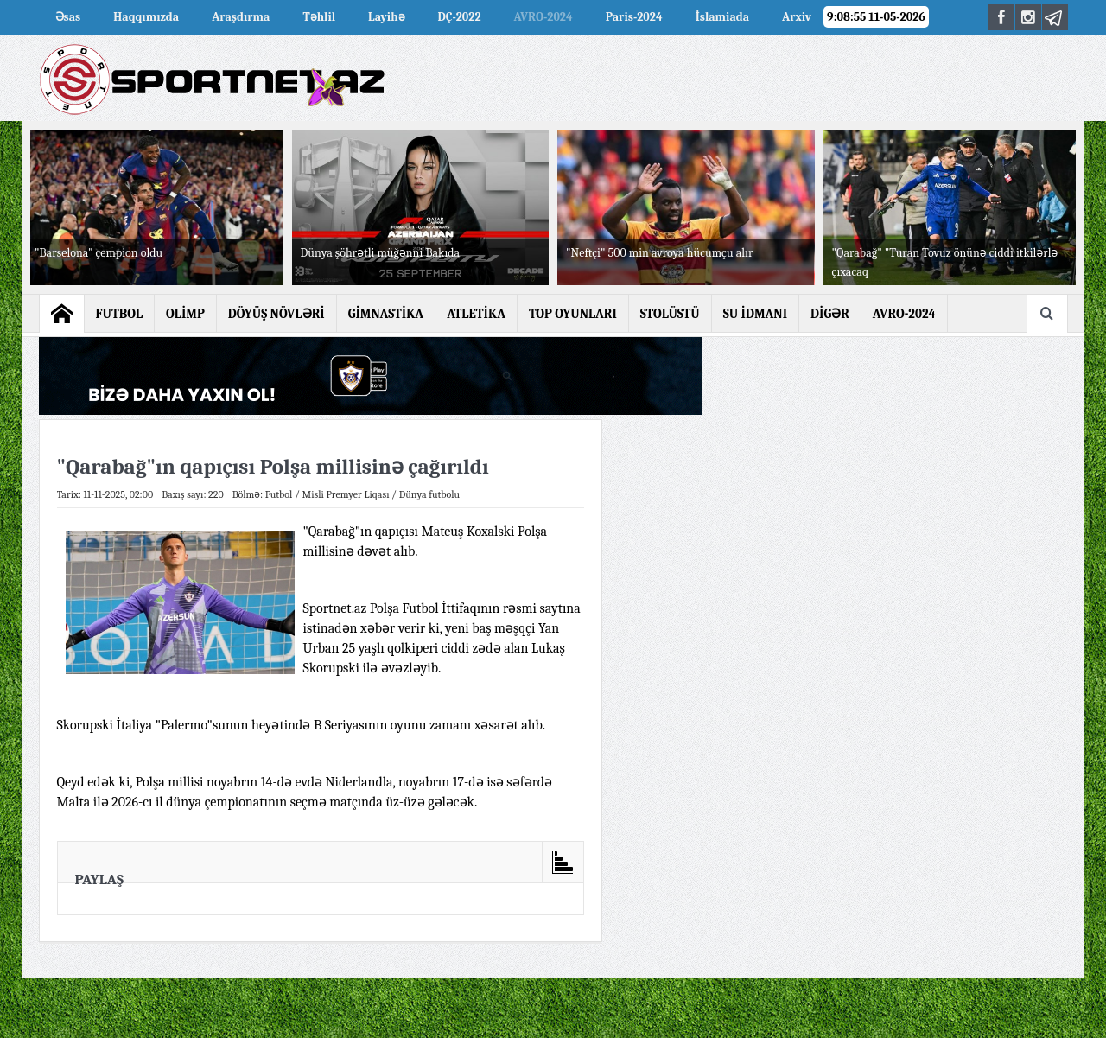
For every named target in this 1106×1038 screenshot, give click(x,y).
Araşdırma (241, 17)
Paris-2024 (634, 17)
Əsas (68, 17)
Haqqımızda (146, 17)
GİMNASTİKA (386, 314)
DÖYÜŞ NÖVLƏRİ (276, 314)
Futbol (279, 494)
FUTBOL (119, 314)
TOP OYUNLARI (573, 314)
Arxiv (796, 17)
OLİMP (185, 314)
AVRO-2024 (543, 17)
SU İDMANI (755, 314)
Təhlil (318, 17)
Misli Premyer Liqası (346, 494)
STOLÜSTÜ (670, 314)
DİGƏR (829, 314)
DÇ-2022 (459, 17)
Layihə (386, 17)
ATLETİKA (476, 314)
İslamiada (722, 17)
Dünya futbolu (430, 494)
